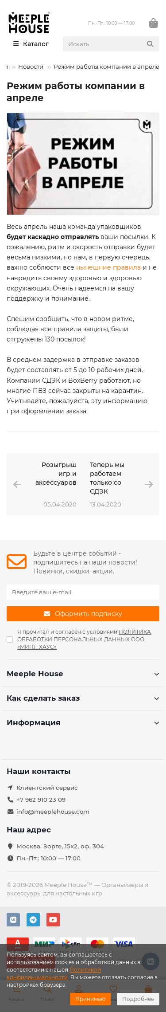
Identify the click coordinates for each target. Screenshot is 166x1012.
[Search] (111, 43)
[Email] (83, 592)
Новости (30, 66)
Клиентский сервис (47, 787)
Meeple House (83, 673)
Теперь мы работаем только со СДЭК (107, 478)
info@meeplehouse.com (52, 811)
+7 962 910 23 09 (41, 799)
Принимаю (90, 999)
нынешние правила (108, 267)
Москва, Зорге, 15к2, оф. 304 (60, 846)
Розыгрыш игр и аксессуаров (56, 473)
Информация (83, 722)
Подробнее (138, 999)
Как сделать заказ (83, 698)
